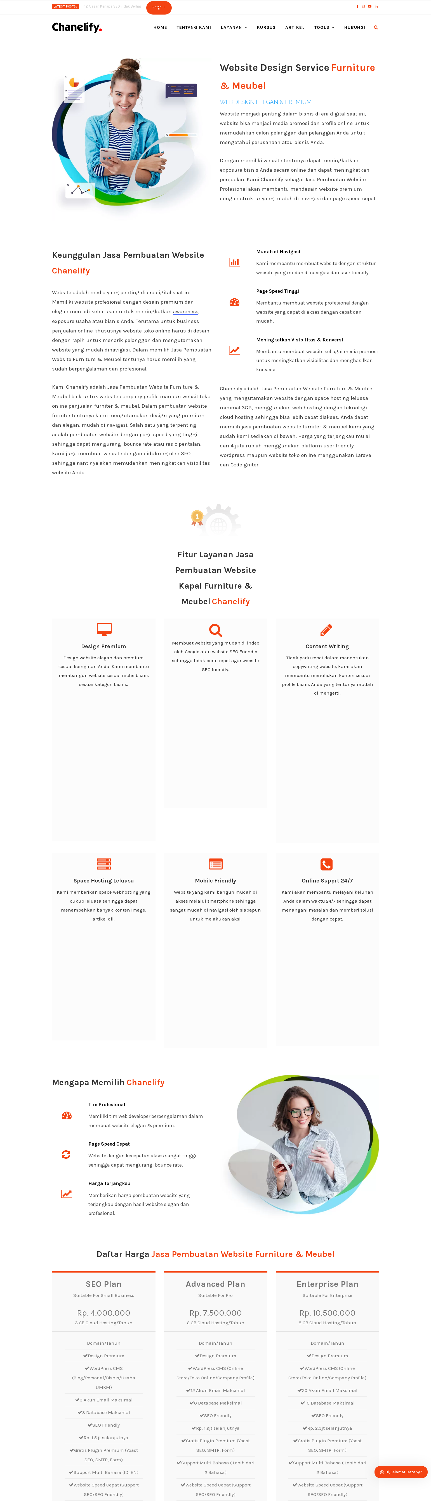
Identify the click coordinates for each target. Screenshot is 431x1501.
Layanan (231, 27)
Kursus (266, 27)
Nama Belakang (318, 1327)
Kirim (230, 1438)
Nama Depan (233, 1327)
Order (103, 1260)
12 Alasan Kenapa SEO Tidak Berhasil (113, 6)
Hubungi (355, 27)
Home (160, 27)
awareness (186, 311)
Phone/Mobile (316, 1350)
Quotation (159, 7)
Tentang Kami (194, 27)
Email (226, 1350)
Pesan (226, 1398)
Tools (321, 27)
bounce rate (138, 444)
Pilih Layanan (234, 1372)
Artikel (295, 27)
